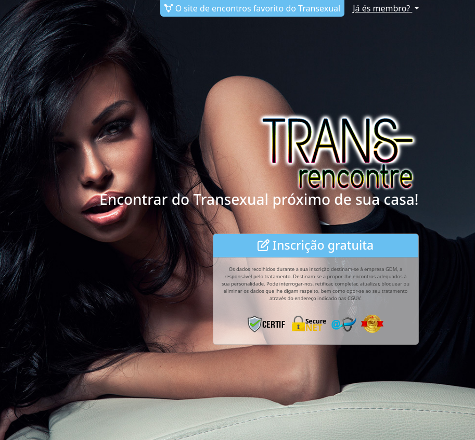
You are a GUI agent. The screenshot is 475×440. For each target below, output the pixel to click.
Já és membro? (382, 8)
